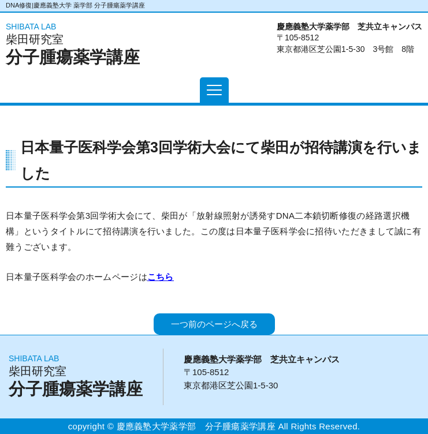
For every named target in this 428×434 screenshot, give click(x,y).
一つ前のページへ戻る (214, 324)
